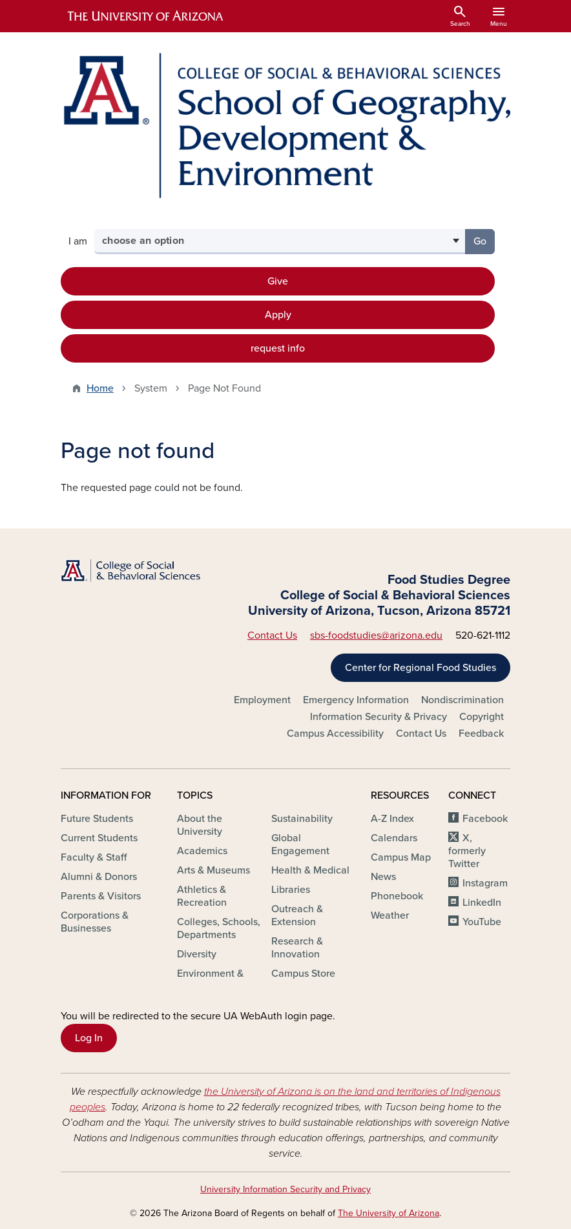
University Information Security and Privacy (285, 1189)
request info (278, 348)
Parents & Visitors (101, 896)
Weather (390, 915)
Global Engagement (300, 844)
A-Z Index (392, 818)
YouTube (481, 921)
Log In (89, 1038)
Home (100, 388)
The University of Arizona (388, 1213)
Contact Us (272, 635)
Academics (202, 850)
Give (277, 281)
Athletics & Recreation (202, 896)
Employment (262, 700)
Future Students (97, 818)
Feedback (481, 733)
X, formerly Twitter (467, 851)
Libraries (290, 889)
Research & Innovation (297, 948)
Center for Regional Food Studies (420, 667)
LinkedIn (481, 902)
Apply (278, 314)
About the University (199, 825)
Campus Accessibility (335, 733)
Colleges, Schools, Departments (218, 928)
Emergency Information (356, 700)
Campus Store (303, 973)
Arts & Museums (213, 870)
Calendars (394, 838)
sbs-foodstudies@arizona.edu (376, 635)
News (383, 876)
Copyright (481, 716)
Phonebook (397, 896)
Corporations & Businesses (95, 922)
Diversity (196, 954)
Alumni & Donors (99, 876)
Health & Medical (310, 870)
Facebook (485, 818)
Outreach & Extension (297, 915)
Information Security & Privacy (378, 716)
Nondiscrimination (462, 700)
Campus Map (401, 857)
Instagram (485, 883)
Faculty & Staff (94, 857)
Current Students (99, 838)
